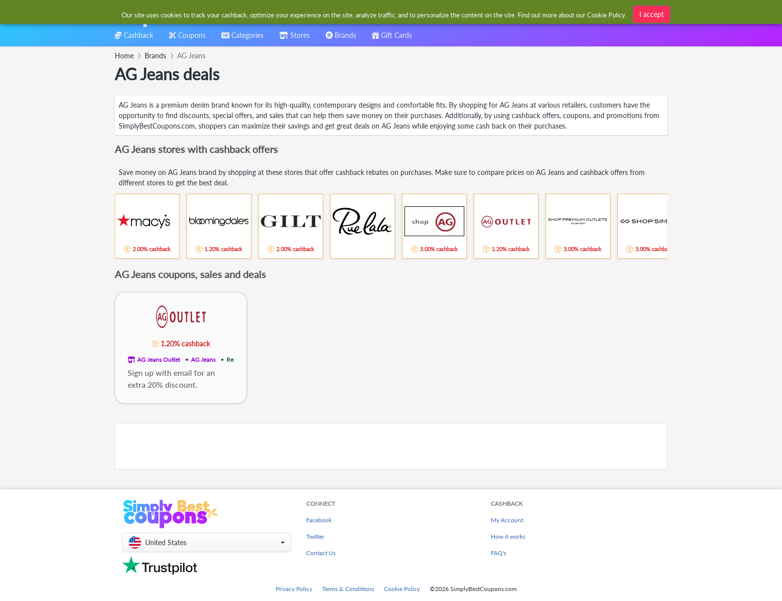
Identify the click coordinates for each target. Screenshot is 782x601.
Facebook (319, 520)
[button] (206, 542)
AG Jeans (203, 359)
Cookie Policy (402, 589)
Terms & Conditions (348, 589)
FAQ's (498, 553)
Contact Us (321, 553)
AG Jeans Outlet (158, 359)
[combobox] (375, 14)
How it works (508, 536)
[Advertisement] (391, 446)
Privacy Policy (294, 589)
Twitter (315, 536)
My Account (507, 520)
